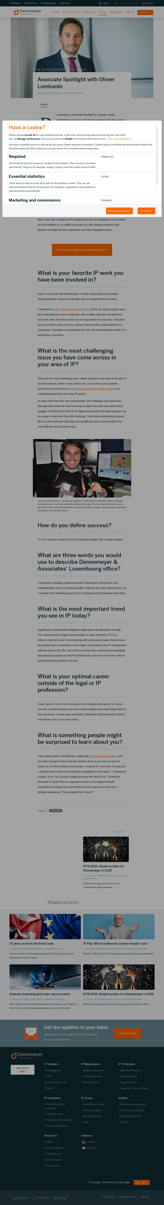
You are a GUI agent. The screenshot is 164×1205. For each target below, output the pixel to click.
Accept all (146, 210)
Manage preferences (119, 210)
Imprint (127, 138)
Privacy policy (113, 138)
